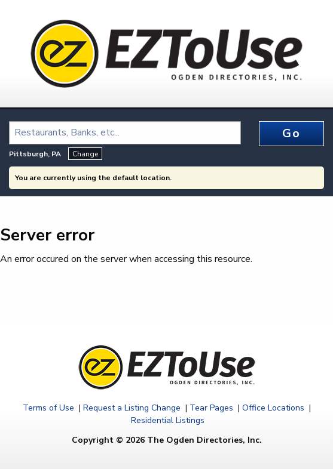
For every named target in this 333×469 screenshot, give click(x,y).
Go (291, 133)
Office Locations (273, 408)
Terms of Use (48, 408)
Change (85, 154)
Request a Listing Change (132, 408)
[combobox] (125, 132)
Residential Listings (167, 420)
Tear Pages (211, 408)
